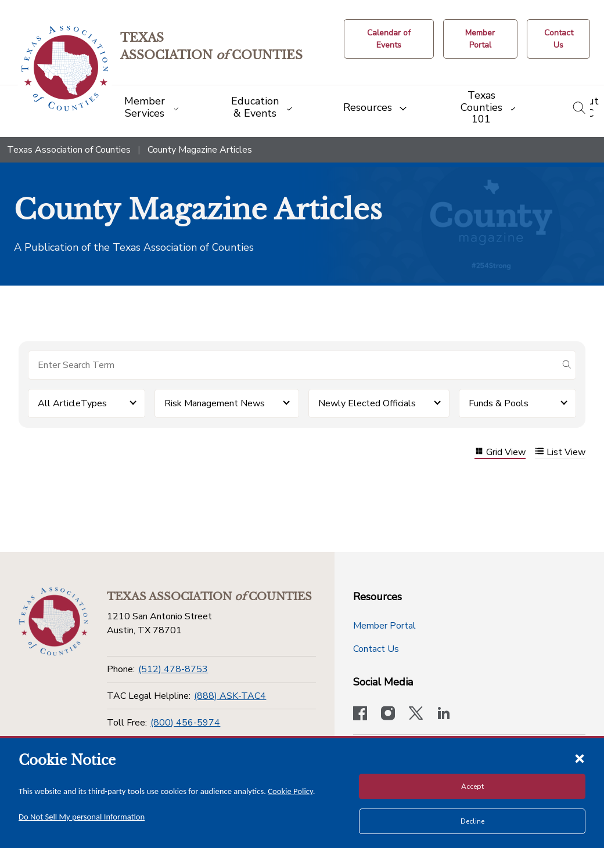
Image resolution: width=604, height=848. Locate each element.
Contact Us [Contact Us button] (376, 649)
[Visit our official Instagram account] (388, 714)
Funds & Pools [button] (498, 403)
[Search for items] (292, 365)
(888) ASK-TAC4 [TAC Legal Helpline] (230, 696)
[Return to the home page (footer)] (53, 621)
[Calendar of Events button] (389, 39)
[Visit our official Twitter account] (416, 714)
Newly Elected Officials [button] (367, 403)
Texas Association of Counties (69, 149)
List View (560, 452)
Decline (472, 821)
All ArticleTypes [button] (72, 403)
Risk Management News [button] (214, 403)
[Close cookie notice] (579, 758)
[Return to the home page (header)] (65, 68)
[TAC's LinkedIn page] (444, 714)
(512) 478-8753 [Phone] (173, 669)
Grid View (500, 452)
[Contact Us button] (558, 39)
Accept (472, 786)
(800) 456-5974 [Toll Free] (185, 722)
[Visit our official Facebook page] (360, 714)
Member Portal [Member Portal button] (384, 625)
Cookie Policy (290, 791)
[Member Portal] (480, 39)
